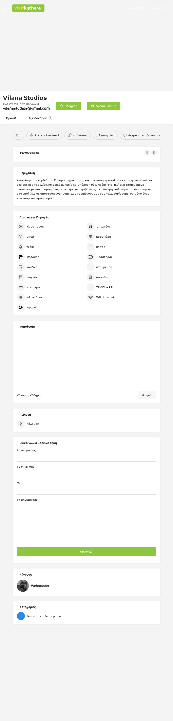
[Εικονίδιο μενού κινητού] (5, 8)
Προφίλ (11, 118)
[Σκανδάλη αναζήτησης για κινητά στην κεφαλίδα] (168, 8)
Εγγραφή (151, 8)
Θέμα (86, 488)
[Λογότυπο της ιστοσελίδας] (28, 8)
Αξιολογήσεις (40, 118)
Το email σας (86, 471)
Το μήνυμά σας (86, 521)
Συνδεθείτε (133, 8)
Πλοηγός (147, 395)
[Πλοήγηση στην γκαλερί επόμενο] (154, 153)
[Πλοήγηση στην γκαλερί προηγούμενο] (147, 153)
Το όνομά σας (86, 455)
